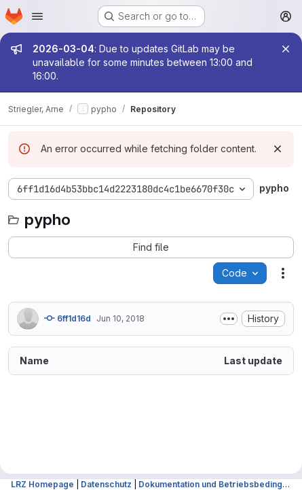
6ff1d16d (67, 318)
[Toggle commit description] (229, 319)
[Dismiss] (277, 149)
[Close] (286, 49)
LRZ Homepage (42, 484)
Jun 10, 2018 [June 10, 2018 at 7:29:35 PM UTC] (120, 318)
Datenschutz (106, 484)
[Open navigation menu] (37, 16)
